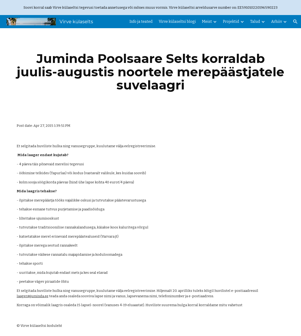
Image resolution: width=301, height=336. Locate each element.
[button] (295, 21)
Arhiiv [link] (276, 21)
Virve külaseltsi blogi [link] (177, 21)
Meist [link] (207, 21)
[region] (150, 7)
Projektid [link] (231, 21)
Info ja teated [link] (141, 21)
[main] (150, 72)
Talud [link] (255, 21)
